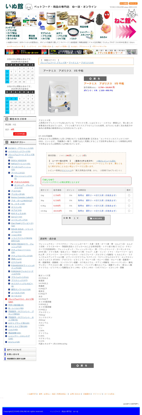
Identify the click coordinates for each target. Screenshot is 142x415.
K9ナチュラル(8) (18, 213)
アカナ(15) (16, 191)
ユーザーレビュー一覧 (15, 46)
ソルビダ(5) (16, 235)
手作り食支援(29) (16, 305)
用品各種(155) (14, 333)
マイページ (67, 170)
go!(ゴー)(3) (16, 217)
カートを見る (109, 394)
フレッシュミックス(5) (23, 177)
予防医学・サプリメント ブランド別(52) (21, 312)
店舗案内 (86, 394)
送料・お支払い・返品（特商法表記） (53, 394)
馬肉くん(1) (16, 259)
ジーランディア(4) (19, 220)
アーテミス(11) (18, 173)
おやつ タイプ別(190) (17, 326)
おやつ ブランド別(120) (18, 323)
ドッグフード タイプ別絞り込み (39, 46)
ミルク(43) (13, 329)
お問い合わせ (75, 394)
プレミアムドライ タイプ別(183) (21, 300)
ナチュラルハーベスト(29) (21, 251)
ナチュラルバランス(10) (22, 256)
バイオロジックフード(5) (19, 151)
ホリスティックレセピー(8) (22, 284)
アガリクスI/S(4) (21, 182)
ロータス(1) (16, 296)
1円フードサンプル (99, 46)
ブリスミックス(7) (19, 280)
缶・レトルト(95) (16, 308)
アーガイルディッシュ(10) (21, 168)
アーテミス (74, 63)
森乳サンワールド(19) (21, 289)
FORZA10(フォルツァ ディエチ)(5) (22, 272)
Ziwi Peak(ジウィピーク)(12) (22, 224)
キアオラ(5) (16, 210)
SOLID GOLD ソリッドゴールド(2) (22, 230)
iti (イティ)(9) (18, 204)
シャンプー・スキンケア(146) (19, 337)
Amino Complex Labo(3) (22, 197)
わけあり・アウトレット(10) (21, 148)
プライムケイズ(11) (20, 277)
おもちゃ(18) (14, 342)
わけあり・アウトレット (80, 46)
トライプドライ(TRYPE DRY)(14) (21, 239)
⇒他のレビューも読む (106, 161)
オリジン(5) (16, 207)
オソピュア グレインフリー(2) (24, 186)
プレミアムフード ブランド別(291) (21, 156)
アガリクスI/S (87, 63)
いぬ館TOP (32, 394)
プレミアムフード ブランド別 (53, 63)
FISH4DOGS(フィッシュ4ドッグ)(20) (22, 266)
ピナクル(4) (16, 262)
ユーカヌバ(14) (18, 293)
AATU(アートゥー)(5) (20, 164)
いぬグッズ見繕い (61, 46)
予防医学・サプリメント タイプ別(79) (21, 318)
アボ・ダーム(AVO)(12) (21, 201)
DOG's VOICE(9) (19, 160)
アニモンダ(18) (18, 194)
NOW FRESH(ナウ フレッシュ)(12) (22, 245)
